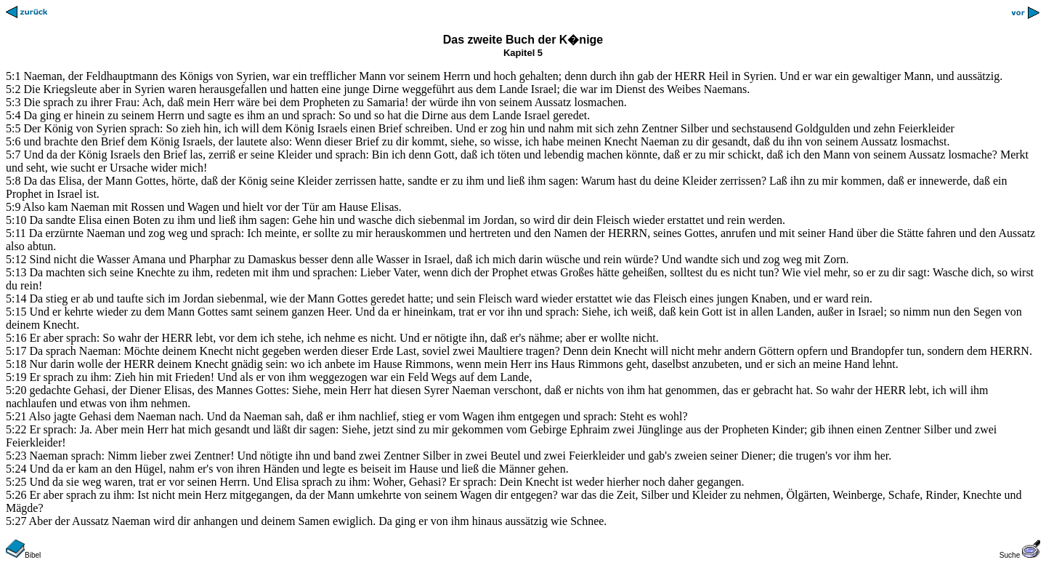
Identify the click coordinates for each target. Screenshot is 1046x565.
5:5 (13, 128)
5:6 (13, 141)
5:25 (16, 482)
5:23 (16, 455)
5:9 (13, 207)
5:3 (13, 102)
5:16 (16, 338)
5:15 (16, 311)
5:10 (16, 220)
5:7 (13, 154)
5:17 (16, 351)
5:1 (13, 76)
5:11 (16, 233)
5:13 (16, 272)
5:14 (16, 298)
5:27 (16, 521)
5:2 (13, 89)
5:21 (16, 416)
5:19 (16, 377)
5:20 (16, 390)
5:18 (16, 364)
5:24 (16, 468)
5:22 (16, 429)
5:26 (16, 495)
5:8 (13, 181)
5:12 (16, 259)
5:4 (13, 115)
